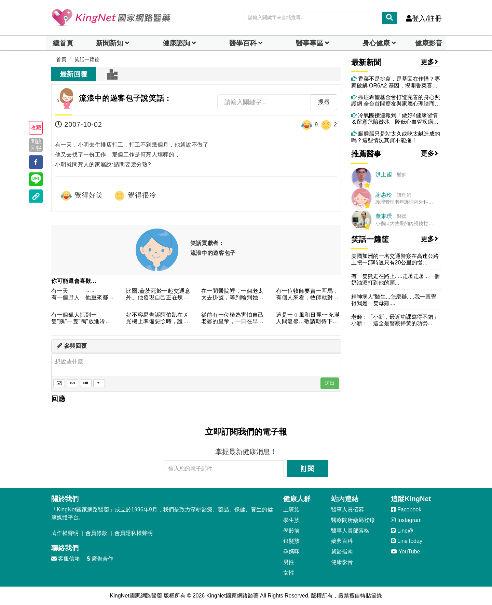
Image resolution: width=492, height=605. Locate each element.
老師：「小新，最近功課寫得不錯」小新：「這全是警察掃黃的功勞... (395, 320)
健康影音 (428, 43)
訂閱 (307, 468)
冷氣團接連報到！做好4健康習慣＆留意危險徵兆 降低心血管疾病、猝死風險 (395, 118)
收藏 (35, 128)
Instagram (406, 520)
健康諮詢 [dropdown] (176, 43)
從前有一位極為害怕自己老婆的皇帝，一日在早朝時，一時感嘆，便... (232, 318)
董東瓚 (383, 216)
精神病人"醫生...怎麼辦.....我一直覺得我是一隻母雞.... (393, 300)
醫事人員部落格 (350, 531)
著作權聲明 (65, 533)
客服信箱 (65, 559)
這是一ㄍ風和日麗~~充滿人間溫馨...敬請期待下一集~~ (308, 318)
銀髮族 (291, 541)
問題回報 (35, 145)
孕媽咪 (291, 551)
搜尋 (324, 101)
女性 (288, 573)
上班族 (291, 509)
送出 (329, 383)
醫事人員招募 (347, 509)
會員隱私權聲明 (133, 533)
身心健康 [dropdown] (376, 43)
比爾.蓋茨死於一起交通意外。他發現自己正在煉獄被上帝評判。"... (158, 294)
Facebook (406, 509)
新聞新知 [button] (109, 43)
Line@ (402, 531)
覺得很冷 (134, 196)
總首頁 (63, 43)
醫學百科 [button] (243, 43)
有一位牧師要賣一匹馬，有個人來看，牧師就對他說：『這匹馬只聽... (307, 294)
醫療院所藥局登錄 (353, 520)
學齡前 (291, 531)
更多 (429, 62)
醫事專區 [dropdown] (309, 43)
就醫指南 (342, 551)
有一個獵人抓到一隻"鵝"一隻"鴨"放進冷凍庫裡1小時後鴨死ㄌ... (81, 318)
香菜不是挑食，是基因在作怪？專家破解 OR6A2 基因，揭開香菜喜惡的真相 (395, 82)
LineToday (406, 541)
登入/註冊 (424, 18)
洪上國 (383, 174)
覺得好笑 (81, 196)
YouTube (405, 551)
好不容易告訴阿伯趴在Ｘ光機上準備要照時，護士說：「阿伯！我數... (157, 318)
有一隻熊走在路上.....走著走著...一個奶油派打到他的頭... (395, 279)
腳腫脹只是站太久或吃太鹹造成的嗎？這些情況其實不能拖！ (395, 137)
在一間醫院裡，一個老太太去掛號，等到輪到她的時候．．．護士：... (232, 294)
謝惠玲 (383, 195)
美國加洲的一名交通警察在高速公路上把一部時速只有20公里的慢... (395, 259)
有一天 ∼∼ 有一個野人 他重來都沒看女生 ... (82, 294)
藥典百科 (342, 541)
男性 (288, 562)
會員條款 (96, 533)
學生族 (291, 520)
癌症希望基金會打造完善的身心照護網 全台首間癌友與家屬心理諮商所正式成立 (395, 100)
